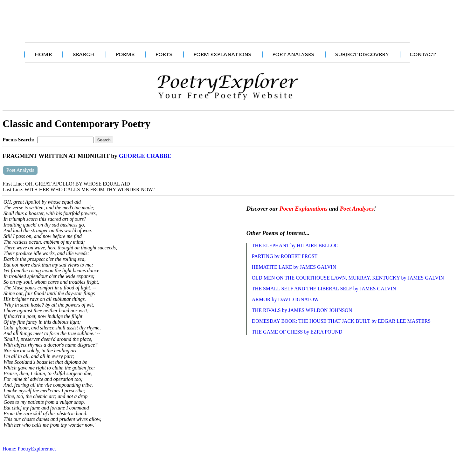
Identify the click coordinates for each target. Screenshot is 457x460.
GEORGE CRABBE (145, 155)
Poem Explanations (304, 208)
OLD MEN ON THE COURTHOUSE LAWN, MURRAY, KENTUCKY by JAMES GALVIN (348, 278)
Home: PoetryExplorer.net (29, 448)
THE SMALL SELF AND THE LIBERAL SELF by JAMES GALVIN (324, 288)
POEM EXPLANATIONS (222, 54)
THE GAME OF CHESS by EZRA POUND (297, 332)
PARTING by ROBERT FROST (285, 256)
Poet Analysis (20, 170)
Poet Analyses (357, 208)
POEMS (125, 54)
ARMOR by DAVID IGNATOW (285, 299)
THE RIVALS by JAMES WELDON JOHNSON (302, 310)
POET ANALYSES (293, 54)
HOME (43, 54)
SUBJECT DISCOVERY (362, 54)
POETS (164, 54)
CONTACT (423, 54)
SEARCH (83, 54)
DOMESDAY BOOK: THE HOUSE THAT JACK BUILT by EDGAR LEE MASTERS (341, 321)
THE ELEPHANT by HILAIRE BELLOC (295, 245)
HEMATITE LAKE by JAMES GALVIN (294, 267)
